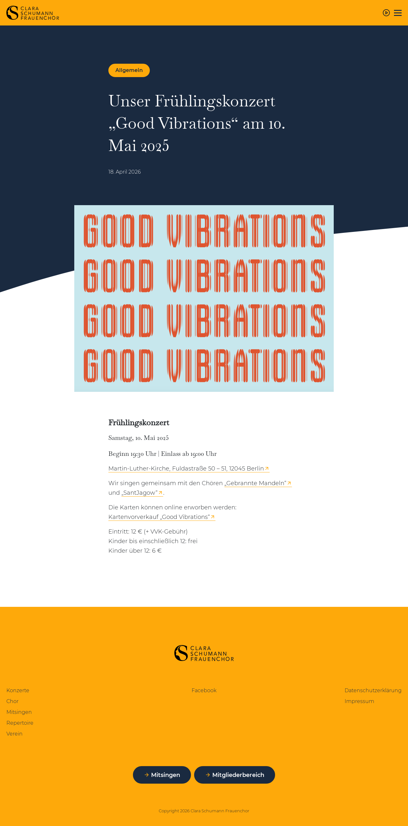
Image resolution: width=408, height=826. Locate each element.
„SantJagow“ (139, 492)
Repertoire (19, 723)
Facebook (204, 690)
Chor (12, 701)
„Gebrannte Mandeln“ (255, 483)
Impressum (359, 701)
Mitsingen (19, 712)
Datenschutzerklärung (373, 690)
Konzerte (17, 690)
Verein (14, 733)
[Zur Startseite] (32, 13)
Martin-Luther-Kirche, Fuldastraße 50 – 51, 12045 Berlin (186, 468)
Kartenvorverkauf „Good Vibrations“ (159, 517)
